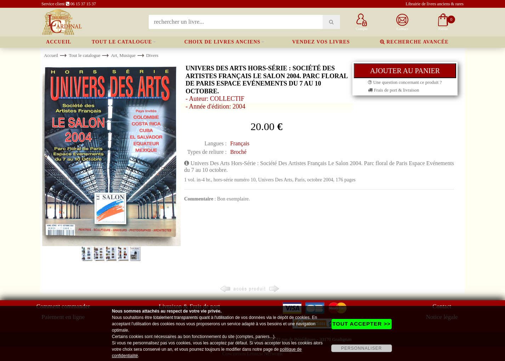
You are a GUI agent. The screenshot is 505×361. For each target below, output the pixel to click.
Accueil (59, 42)
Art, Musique (123, 55)
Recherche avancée (414, 42)
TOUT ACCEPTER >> (362, 324)
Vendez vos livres (321, 42)
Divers (152, 55)
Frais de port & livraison (393, 90)
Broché (238, 152)
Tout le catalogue (122, 42)
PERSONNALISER (361, 348)
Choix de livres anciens (223, 42)
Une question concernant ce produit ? (405, 82)
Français (239, 143)
